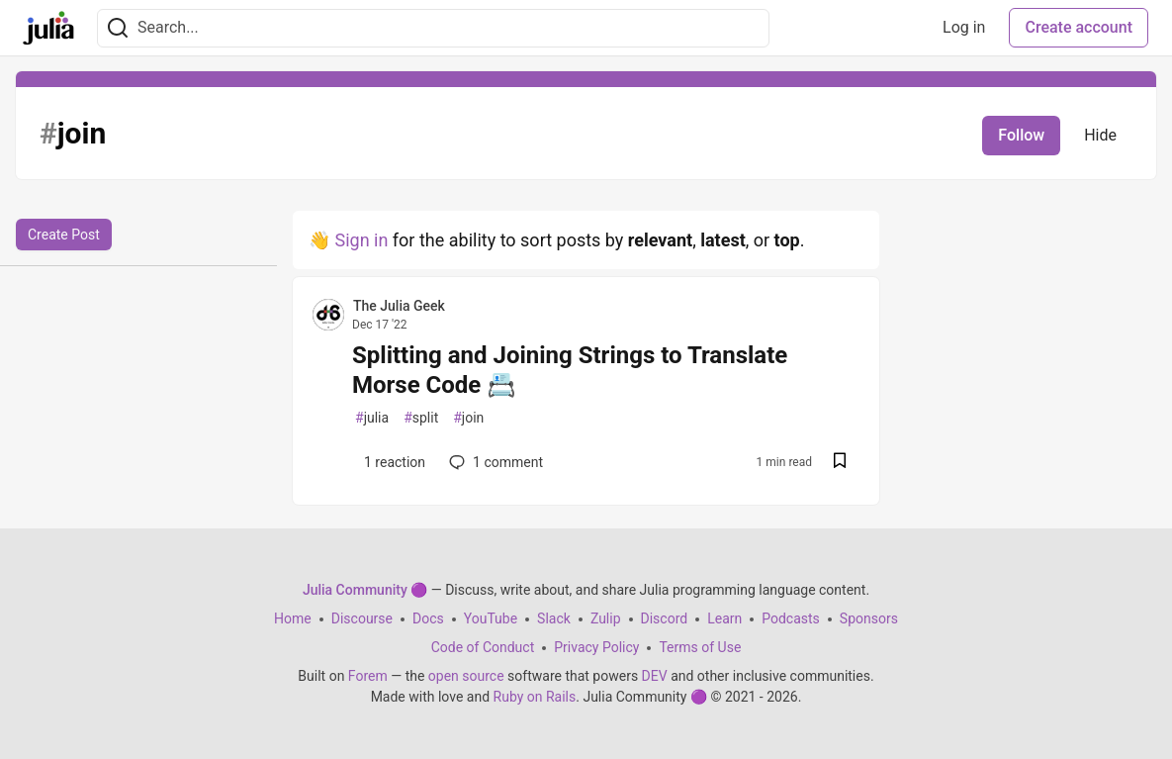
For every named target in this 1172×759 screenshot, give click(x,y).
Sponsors (869, 618)
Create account (1078, 27)
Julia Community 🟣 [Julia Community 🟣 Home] (365, 590)
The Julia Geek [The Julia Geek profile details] (399, 306)
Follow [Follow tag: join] (1021, 135)
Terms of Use (700, 647)
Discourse (362, 618)
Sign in (361, 240)
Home (293, 618)
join (468, 418)
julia (372, 418)
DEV (655, 676)
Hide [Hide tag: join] (1100, 135)
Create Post (64, 234)
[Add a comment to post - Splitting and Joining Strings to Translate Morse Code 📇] (389, 462)
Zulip (605, 618)
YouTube (490, 618)
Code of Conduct (483, 647)
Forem (368, 676)
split (421, 418)
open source (466, 676)
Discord (664, 618)
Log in (964, 27)
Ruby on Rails (535, 697)
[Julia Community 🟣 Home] (48, 27)
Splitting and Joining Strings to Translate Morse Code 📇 (569, 370)
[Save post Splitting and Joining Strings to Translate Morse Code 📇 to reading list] (839, 462)
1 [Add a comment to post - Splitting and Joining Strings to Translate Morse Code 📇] (494, 462)
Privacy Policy (596, 647)
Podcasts (791, 618)
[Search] (117, 28)
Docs (428, 618)
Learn (724, 618)
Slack (554, 618)
